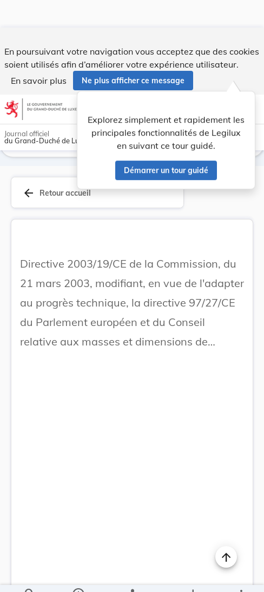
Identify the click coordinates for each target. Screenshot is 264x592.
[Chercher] (30, 574)
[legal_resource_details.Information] (78, 574)
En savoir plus (39, 53)
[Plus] (240, 574)
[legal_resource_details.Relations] (131, 574)
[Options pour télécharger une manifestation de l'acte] (192, 574)
